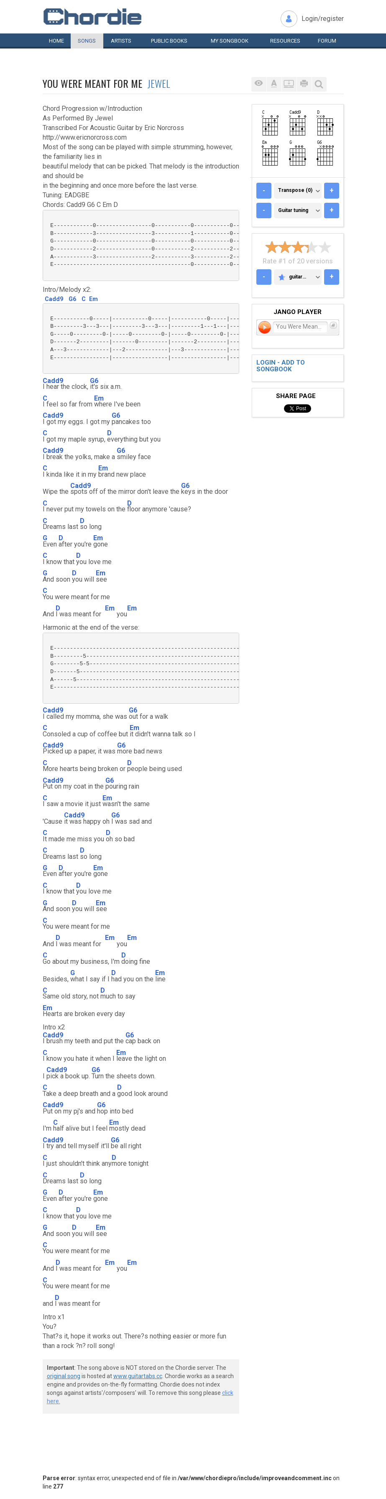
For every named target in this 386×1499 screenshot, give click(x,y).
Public (169, 41)
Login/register (323, 19)
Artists (121, 41)
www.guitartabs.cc (137, 1376)
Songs (87, 41)
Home (56, 41)
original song (63, 1376)
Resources (285, 41)
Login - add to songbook (280, 366)
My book (229, 41)
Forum (327, 41)
